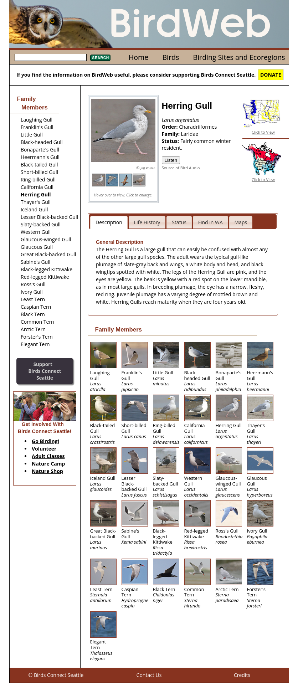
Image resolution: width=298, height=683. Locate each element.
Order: (170, 126)
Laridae (190, 133)
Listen (171, 160)
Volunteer (44, 448)
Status (179, 222)
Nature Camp (48, 463)
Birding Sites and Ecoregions (239, 57)
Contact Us (149, 675)
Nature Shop (47, 471)
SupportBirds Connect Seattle (44, 371)
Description (109, 222)
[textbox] (51, 57)
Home (138, 57)
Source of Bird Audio (181, 167)
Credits (242, 675)
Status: (171, 141)
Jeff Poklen (147, 168)
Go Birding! (45, 441)
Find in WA (210, 222)
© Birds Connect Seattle (56, 675)
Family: (171, 133)
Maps (241, 222)
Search (100, 58)
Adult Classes (48, 456)
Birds (170, 57)
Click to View (263, 132)
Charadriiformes (198, 126)
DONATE (270, 74)
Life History (147, 222)
